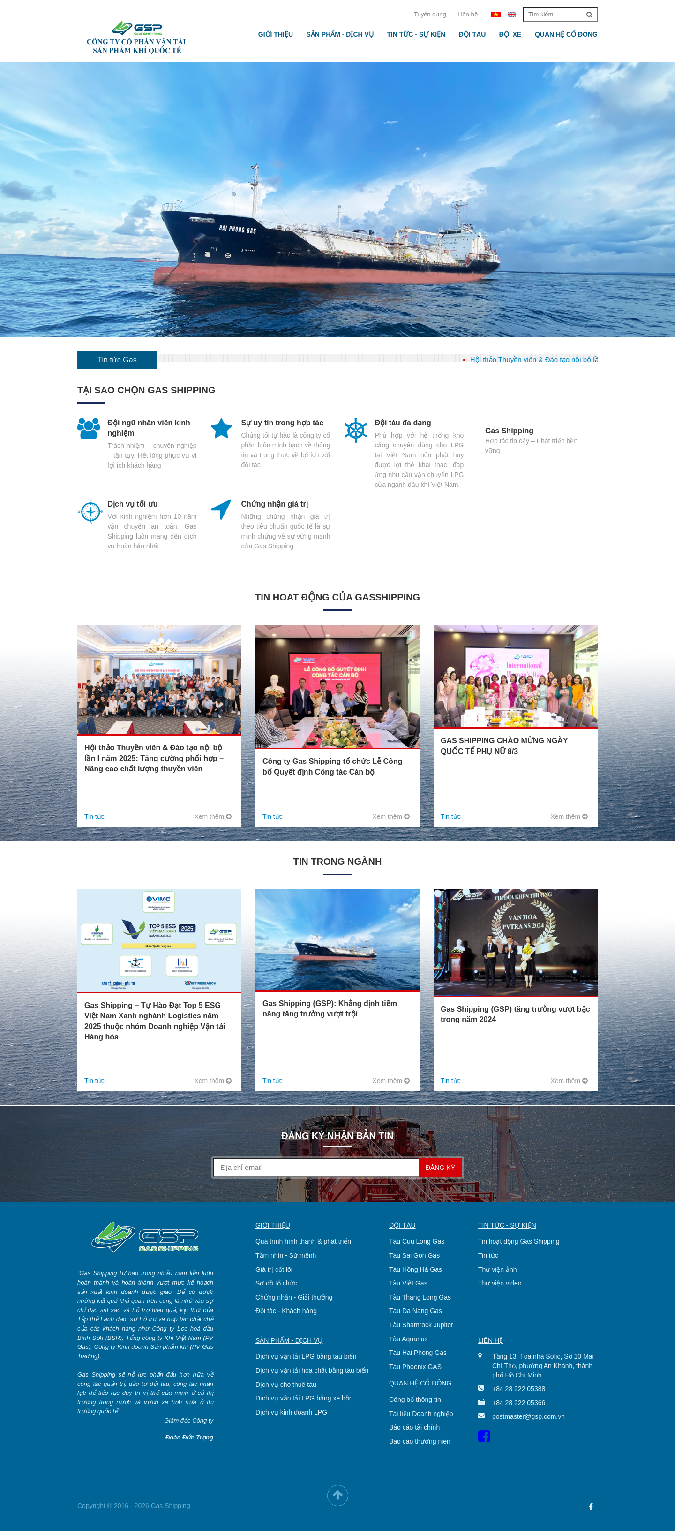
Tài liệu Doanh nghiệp (421, 1413)
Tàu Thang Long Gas (420, 1297)
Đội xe (510, 34)
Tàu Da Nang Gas (415, 1311)
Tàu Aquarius (408, 1339)
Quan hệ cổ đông (566, 34)
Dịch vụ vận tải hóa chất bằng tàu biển (311, 1370)
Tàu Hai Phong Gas (418, 1352)
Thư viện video (499, 1283)
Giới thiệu (275, 34)
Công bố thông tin (415, 1399)
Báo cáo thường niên (419, 1441)
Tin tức (488, 1255)
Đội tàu (472, 34)
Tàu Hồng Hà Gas (415, 1269)
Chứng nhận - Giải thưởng (293, 1297)
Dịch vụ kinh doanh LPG (291, 1412)
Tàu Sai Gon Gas (414, 1255)
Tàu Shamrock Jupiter (421, 1325)
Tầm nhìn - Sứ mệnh (285, 1255)
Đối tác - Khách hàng (286, 1311)
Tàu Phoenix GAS (415, 1366)
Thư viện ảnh (497, 1269)
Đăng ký (440, 1167)
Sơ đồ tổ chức (276, 1283)
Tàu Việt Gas (408, 1283)
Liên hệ (467, 14)
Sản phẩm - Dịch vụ (339, 34)
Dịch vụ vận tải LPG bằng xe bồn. (305, 1398)
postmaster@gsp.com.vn (528, 1416)
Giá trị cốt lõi (273, 1269)
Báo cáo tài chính (414, 1427)
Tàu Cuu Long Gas (416, 1241)
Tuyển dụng (430, 14)
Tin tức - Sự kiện (416, 34)
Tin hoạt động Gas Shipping (518, 1241)
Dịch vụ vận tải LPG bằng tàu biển (305, 1356)
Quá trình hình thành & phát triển (303, 1241)
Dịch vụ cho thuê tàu (285, 1384)
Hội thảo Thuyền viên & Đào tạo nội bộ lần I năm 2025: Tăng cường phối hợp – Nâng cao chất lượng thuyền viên (154, 758)
